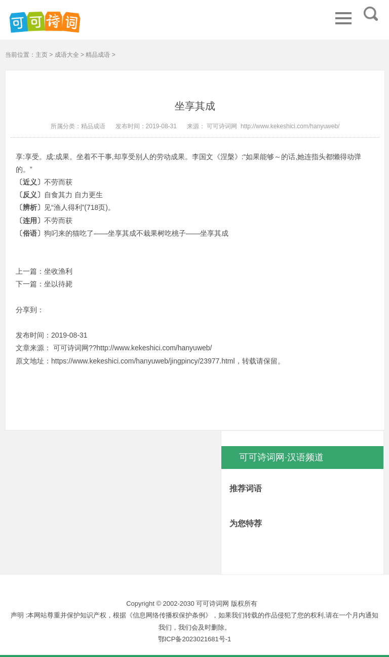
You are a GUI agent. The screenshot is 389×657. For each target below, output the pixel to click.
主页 (41, 54)
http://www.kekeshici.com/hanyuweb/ (290, 126)
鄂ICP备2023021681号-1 (194, 639)
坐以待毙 (58, 284)
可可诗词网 (221, 126)
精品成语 (98, 54)
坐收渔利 (58, 271)
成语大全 (67, 54)
